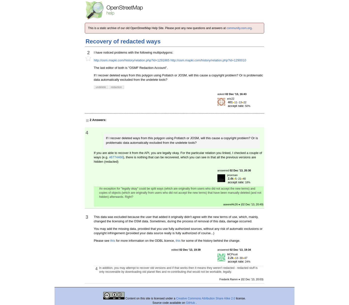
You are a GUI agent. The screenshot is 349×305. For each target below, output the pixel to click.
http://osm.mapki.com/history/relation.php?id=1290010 (208, 60)
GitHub (191, 303)
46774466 (116, 157)
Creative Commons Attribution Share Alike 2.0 (205, 298)
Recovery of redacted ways (123, 41)
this (112, 240)
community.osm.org (239, 28)
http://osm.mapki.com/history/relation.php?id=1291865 (132, 60)
